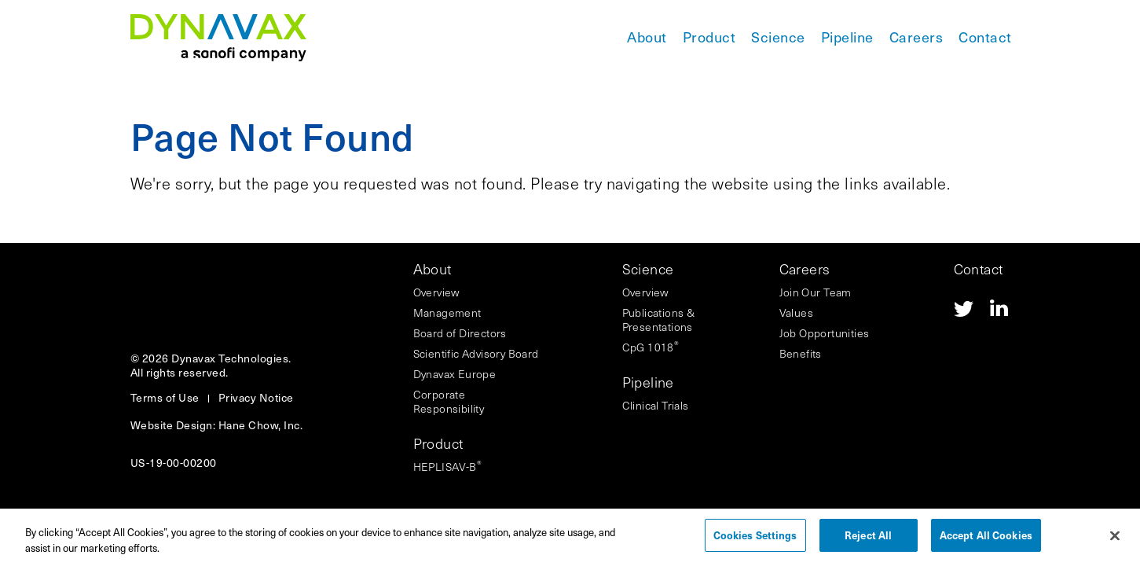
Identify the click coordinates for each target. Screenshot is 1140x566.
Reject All (868, 540)
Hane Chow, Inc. (260, 425)
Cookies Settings (755, 540)
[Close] (1115, 541)
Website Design (171, 425)
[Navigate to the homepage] (218, 37)
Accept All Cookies (986, 540)
